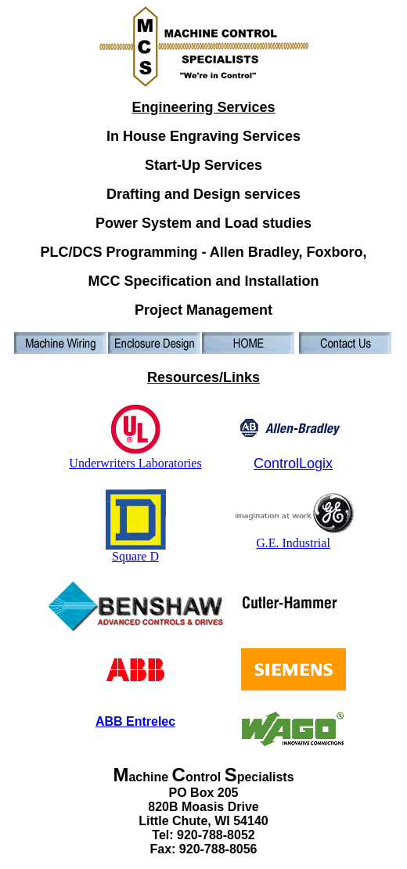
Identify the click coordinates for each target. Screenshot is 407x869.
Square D (136, 551)
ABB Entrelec (135, 721)
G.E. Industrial (293, 537)
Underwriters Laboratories (135, 457)
